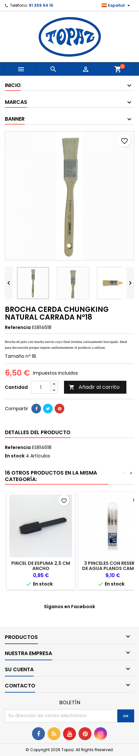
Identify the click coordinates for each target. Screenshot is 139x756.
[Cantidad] (40, 387)
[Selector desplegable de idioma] (117, 5)
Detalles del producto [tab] (37, 432)
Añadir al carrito (94, 387)
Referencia (18, 327)
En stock (15, 456)
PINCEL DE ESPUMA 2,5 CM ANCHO (40, 566)
